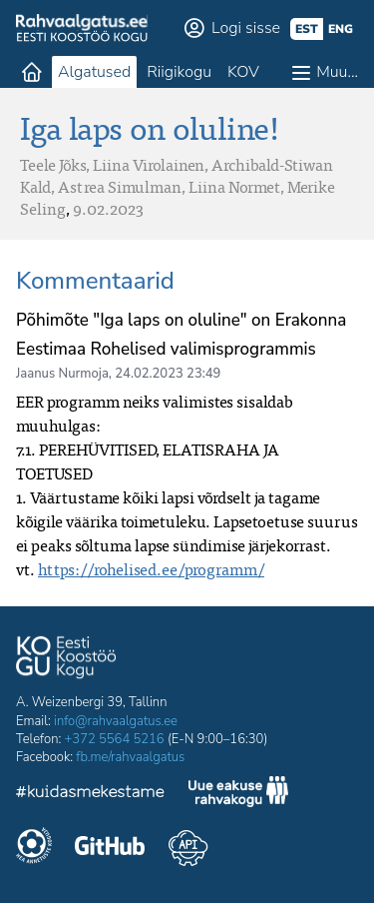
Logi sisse (245, 28)
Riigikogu (179, 72)
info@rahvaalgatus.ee (116, 721)
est (306, 29)
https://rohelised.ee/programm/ (151, 569)
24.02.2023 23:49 (167, 374)
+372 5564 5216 (115, 739)
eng (340, 29)
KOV (243, 72)
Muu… (337, 72)
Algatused (94, 72)
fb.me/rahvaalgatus (130, 757)
